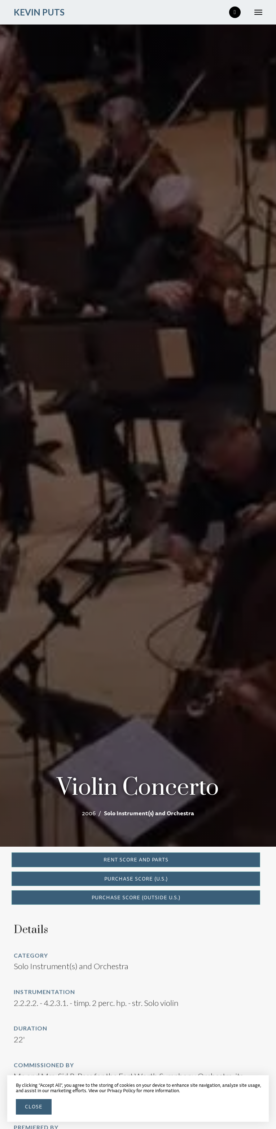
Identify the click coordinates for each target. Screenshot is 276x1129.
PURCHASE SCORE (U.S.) (136, 879)
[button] (255, 12)
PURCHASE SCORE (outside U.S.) (136, 897)
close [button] (34, 1107)
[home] (39, 12)
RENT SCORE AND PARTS (136, 860)
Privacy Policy (121, 1090)
